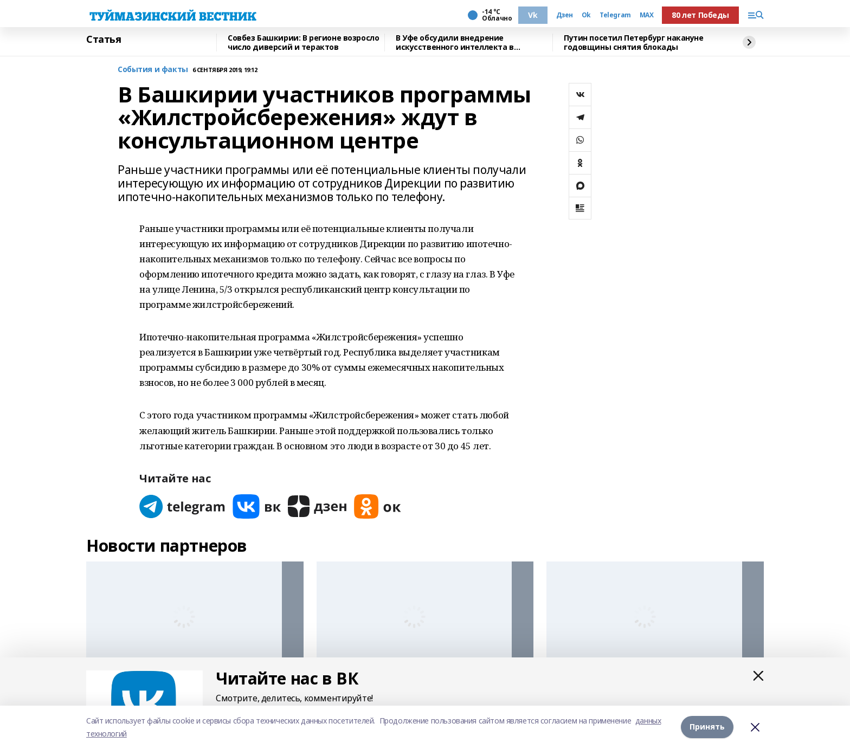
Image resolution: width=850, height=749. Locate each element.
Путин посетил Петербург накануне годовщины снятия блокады (634, 42)
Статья (103, 40)
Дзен (564, 15)
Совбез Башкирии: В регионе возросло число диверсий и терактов (303, 42)
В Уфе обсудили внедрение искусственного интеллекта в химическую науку (455, 42)
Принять (707, 727)
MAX (647, 15)
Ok (586, 15)
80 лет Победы (700, 15)
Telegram (615, 15)
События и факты (153, 69)
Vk (532, 15)
